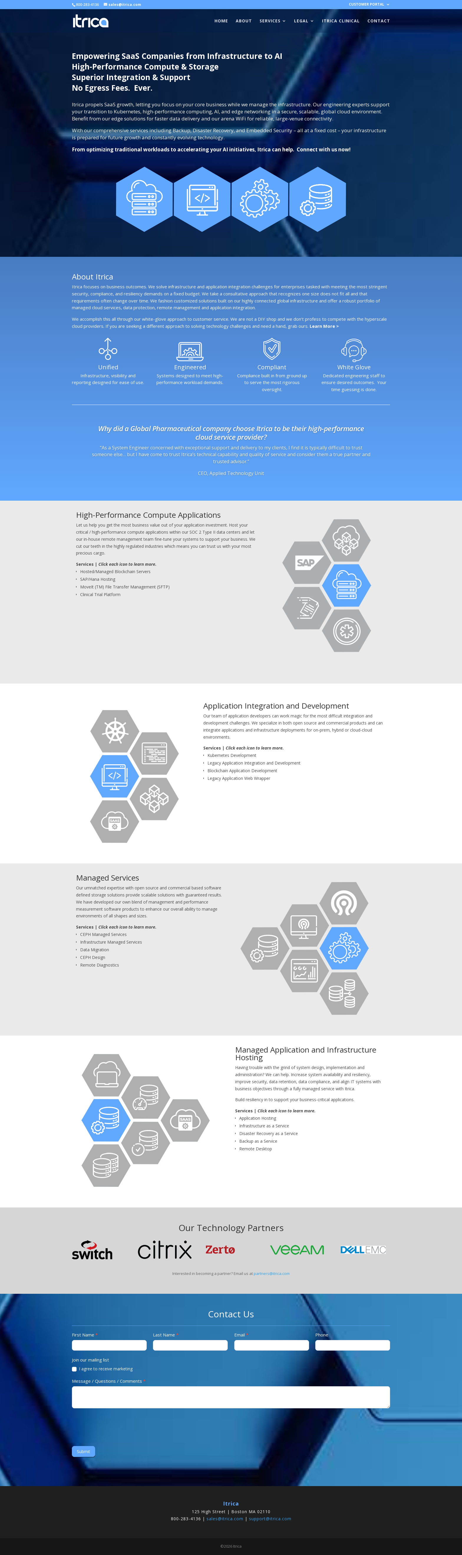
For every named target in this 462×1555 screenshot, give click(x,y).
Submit (83, 1451)
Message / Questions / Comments (109, 1381)
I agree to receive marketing (102, 1369)
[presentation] (116, 1425)
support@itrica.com (270, 1518)
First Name (85, 1335)
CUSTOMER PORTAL (366, 5)
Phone (321, 1335)
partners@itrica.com (272, 1273)
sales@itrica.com (225, 1518)
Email (241, 1335)
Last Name (166, 1335)
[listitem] (346, 540)
